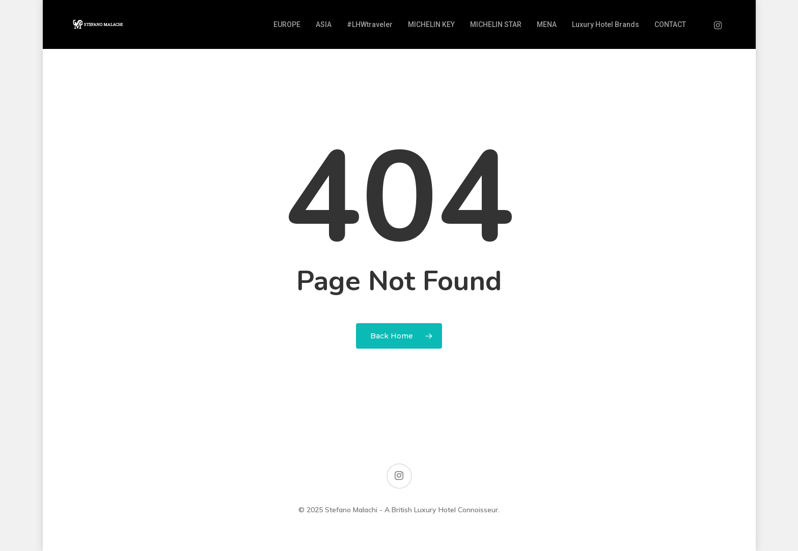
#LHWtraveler (370, 24)
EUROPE (286, 24)
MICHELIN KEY (431, 24)
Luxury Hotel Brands (605, 24)
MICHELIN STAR (495, 24)
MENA (547, 24)
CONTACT (670, 24)
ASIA (324, 24)
